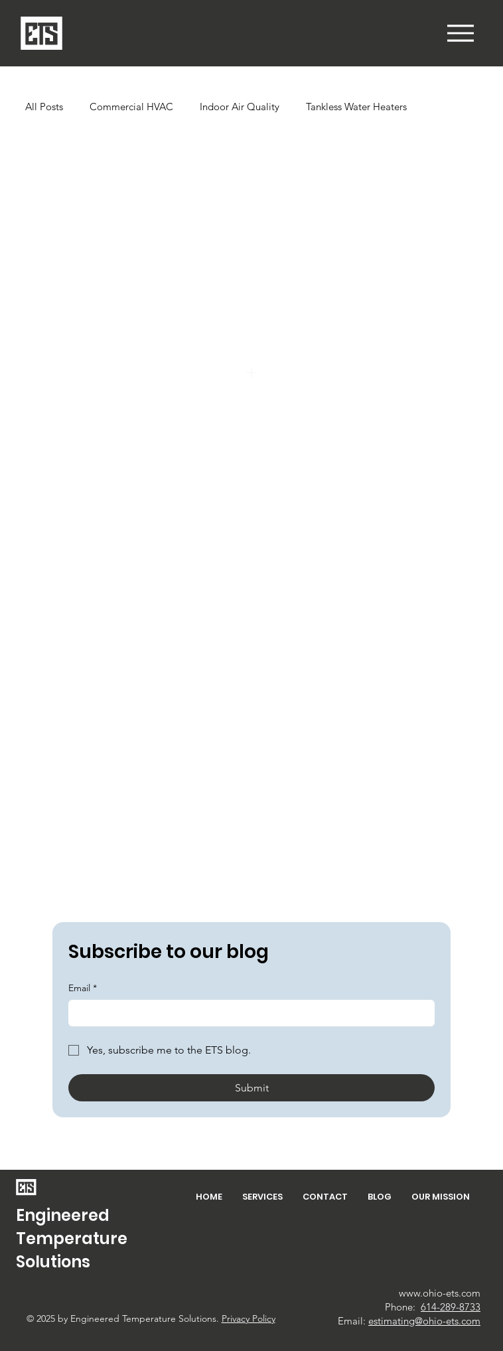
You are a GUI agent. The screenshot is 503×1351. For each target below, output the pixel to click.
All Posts (44, 106)
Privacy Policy (248, 1318)
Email (82, 988)
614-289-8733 (450, 1307)
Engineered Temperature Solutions (71, 1238)
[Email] (247, 1013)
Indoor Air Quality (239, 106)
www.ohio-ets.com (439, 1293)
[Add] (251, 372)
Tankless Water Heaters (356, 106)
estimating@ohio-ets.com (424, 1320)
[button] (460, 33)
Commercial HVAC (131, 106)
